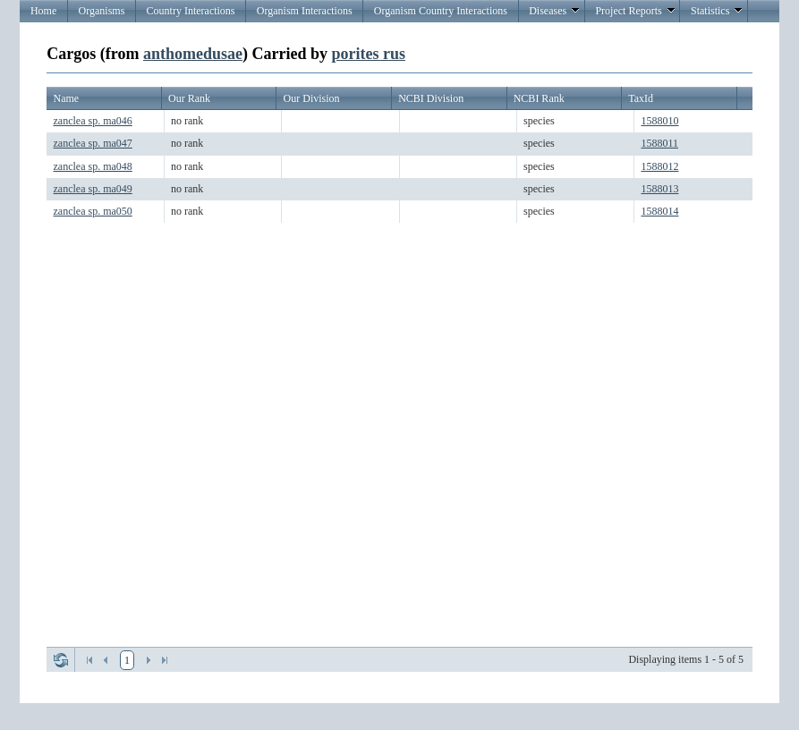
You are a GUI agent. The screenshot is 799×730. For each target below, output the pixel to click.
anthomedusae (192, 54)
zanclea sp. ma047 (93, 143)
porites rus (368, 54)
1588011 (659, 143)
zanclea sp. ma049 (93, 188)
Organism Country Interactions (440, 10)
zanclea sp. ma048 (93, 166)
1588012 (659, 166)
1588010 (659, 121)
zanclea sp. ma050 (93, 211)
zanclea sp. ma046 (93, 121)
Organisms (102, 10)
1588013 (659, 188)
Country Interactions (191, 10)
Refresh (61, 660)
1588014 (659, 211)
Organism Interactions (305, 10)
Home (43, 10)
